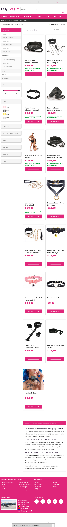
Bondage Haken (6, 34)
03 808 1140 (23, 507)
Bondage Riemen (6, 48)
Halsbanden (5, 55)
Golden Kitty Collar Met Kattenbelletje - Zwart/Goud (55, 251)
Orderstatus (56, 485)
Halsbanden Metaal (8, 67)
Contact (37, 482)
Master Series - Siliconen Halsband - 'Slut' (32, 109)
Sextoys (4, 17)
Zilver (7, 117)
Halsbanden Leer (7, 63)
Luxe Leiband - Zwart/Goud (30, 204)
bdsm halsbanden (42, 431)
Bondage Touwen (6, 52)
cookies (36, 525)
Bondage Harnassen (7, 38)
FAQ (36, 489)
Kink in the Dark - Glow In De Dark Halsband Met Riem (33, 251)
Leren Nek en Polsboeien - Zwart (32, 346)
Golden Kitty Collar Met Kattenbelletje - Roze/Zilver (33, 299)
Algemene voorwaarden (23, 522)
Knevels (4, 71)
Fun (55, 17)
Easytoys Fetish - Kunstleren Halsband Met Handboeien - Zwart (54, 109)
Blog (3, 485)
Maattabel (38, 485)
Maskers (4, 75)
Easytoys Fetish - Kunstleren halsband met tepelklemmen (54, 156)
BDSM (48, 17)
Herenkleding (28, 17)
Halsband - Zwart (31, 393)
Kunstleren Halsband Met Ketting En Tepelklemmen (54, 61)
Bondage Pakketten (7, 45)
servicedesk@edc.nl (25, 511)
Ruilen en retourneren (26, 491)
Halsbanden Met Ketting (9, 60)
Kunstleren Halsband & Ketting (33, 156)
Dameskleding (15, 17)
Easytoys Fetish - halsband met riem (31, 61)
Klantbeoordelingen (45, 522)
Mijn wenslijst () (61, 2)
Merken (4, 489)
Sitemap (54, 487)
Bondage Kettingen (7, 41)
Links (3, 487)
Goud (7, 114)
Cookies (54, 482)
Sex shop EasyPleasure (31, 466)
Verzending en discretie (23, 488)
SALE (61, 17)
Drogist (39, 17)
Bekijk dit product (33, 74)
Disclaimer (32, 522)
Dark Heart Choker (54, 298)
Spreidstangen (5, 78)
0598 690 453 (23, 509)
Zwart (7, 110)
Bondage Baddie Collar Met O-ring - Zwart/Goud (55, 204)
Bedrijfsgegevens (7, 482)
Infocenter (38, 487)
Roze (7, 107)
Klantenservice (43, 2)
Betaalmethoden (24, 482)
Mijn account (52, 2)
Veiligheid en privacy (25, 485)
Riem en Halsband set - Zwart (55, 346)
